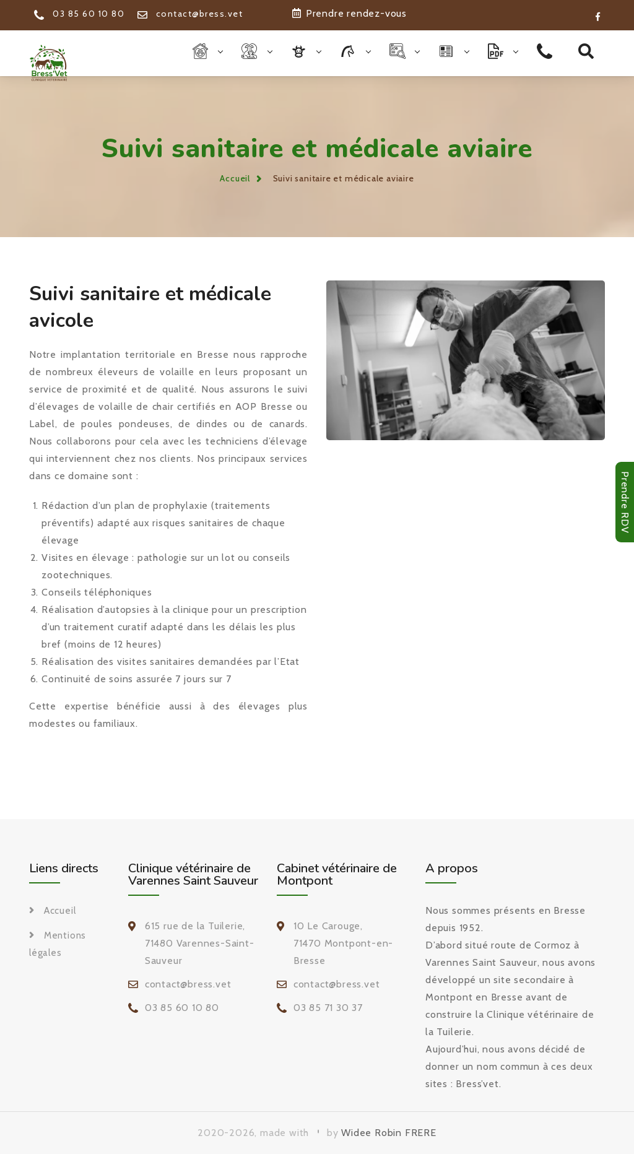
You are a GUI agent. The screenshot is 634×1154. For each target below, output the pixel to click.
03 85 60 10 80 (79, 13)
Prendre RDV (625, 502)
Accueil (235, 178)
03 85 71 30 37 (328, 1007)
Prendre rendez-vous (349, 13)
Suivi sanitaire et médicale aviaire (343, 178)
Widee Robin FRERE (388, 1133)
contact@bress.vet (190, 13)
